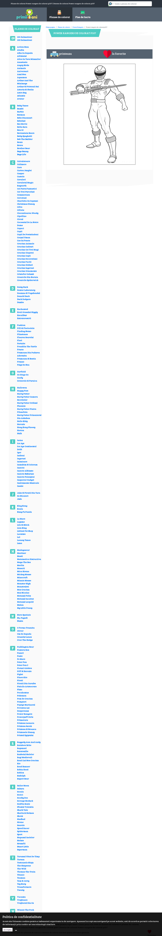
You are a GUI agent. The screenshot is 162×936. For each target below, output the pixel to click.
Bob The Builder (25, 139)
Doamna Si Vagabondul (28, 293)
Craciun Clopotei (25, 252)
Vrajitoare (22, 900)
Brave (20, 145)
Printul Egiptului (25, 735)
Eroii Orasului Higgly (27, 312)
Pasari (20, 653)
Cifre (19, 207)
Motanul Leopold (25, 601)
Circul (20, 219)
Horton (20, 430)
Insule (20, 486)
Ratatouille (22, 751)
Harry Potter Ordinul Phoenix (27, 404)
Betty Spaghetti (24, 136)
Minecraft (22, 577)
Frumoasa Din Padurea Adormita (28, 354)
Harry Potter (23, 393)
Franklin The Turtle (27, 346)
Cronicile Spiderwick (27, 280)
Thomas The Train (26, 871)
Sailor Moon (23, 785)
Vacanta (21, 896)
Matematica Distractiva (29, 559)
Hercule (21, 424)
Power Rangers (24, 714)
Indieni (21, 455)
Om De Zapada (24, 633)
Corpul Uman (23, 237)
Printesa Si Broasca (26, 729)
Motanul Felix (24, 595)
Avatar (20, 98)
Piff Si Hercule (24, 671)
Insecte (20, 467)
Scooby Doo (22, 797)
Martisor (21, 553)
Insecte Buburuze (25, 473)
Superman (22, 849)
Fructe (20, 349)
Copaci (20, 228)
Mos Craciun (23, 589)
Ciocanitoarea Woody (27, 213)
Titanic (20, 874)
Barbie (20, 111)
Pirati (20, 680)
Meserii (21, 568)
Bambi (20, 108)
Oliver (20, 630)
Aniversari (22, 71)
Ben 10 (20, 130)
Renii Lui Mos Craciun (28, 760)
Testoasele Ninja (25, 862)
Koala (20, 508)
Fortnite (21, 343)
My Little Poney (24, 608)
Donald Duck (23, 296)
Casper (20, 173)
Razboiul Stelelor (25, 754)
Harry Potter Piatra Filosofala (26, 410)
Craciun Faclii (24, 261)
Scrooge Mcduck (25, 800)
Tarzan (20, 859)
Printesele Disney (26, 732)
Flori (19, 340)
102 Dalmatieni (24, 40)
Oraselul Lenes (24, 637)
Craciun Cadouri (25, 246)
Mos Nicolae (23, 592)
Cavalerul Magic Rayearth (25, 184)
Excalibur (22, 315)
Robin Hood (22, 769)
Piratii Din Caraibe (26, 683)
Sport (19, 834)
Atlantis (21, 95)
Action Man (23, 46)
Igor (19, 452)
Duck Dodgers (24, 299)
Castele (20, 176)
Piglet (20, 674)
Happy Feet (22, 390)
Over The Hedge (25, 640)
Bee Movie (22, 123)
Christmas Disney (26, 204)
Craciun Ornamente (27, 271)
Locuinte (21, 534)
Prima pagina (50, 27)
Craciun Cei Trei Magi (28, 249)
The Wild (21, 868)
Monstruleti (23, 586)
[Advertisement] (92, 25)
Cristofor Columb (25, 274)
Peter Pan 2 (22, 665)
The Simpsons (24, 865)
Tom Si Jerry (23, 880)
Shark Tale (22, 810)
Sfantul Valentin (25, 807)
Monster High (24, 583)
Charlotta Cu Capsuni (27, 200)
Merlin (20, 565)
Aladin (20, 50)
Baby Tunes (22, 105)
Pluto (19, 689)
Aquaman (22, 77)
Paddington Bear (25, 646)
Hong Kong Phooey (26, 427)
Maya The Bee (24, 562)
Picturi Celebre (24, 668)
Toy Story (21, 884)
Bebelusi (21, 120)
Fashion (21, 325)
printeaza (61, 54)
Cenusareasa (23, 194)
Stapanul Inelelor (25, 837)
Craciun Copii (24, 255)
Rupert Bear (23, 778)
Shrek (20, 816)
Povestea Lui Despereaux (23, 709)
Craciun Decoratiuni (27, 258)
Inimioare (22, 461)
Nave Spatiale (24, 614)
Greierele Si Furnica (27, 380)
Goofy (20, 377)
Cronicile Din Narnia (27, 277)
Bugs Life (21, 154)
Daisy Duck (22, 287)
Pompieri (21, 701)
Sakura (20, 788)
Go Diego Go (22, 374)
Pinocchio (22, 677)
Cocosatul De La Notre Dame (27, 224)
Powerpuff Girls (25, 717)
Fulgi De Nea (23, 364)
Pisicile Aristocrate (27, 686)
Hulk (19, 433)
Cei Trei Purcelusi (26, 191)
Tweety (20, 890)
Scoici (20, 794)
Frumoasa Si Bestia (26, 358)
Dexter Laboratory (26, 290)
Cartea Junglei (24, 170)
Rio (18, 763)
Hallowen (22, 387)
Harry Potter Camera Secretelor (27, 398)
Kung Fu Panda (24, 511)
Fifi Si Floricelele (25, 328)
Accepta (7, 929)
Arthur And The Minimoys (25, 82)
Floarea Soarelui (25, 337)
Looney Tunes (24, 540)
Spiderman (22, 831)
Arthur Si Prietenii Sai (28, 86)
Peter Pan (22, 662)
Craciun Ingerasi (25, 268)
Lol (18, 537)
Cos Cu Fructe (23, 240)
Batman (21, 114)
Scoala (20, 791)
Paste (20, 656)
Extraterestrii (24, 318)
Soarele (21, 825)
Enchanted (22, 309)
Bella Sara (22, 127)
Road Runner (23, 766)
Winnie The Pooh (25, 909)
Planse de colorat (64, 27)
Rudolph (21, 775)
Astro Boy (21, 92)
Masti (20, 556)
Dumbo (20, 302)
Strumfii (21, 843)
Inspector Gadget (25, 479)
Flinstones (22, 334)
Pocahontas (23, 692)
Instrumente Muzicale (28, 483)
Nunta (20, 621)
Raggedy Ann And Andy (28, 742)
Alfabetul (22, 56)
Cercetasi (22, 197)
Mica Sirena (23, 571)
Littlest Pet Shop (25, 531)
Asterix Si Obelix (25, 89)
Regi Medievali (24, 757)
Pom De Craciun (25, 698)
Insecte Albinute (25, 470)
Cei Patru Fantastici (27, 188)
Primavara (22, 720)
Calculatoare (23, 161)
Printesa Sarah (24, 726)
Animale (21, 68)
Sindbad (21, 819)
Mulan (20, 605)
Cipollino (21, 216)
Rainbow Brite (24, 745)
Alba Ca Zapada (25, 53)
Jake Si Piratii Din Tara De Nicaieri (28, 494)
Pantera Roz (23, 649)
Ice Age (20, 443)
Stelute (20, 840)
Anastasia (22, 62)
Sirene (20, 822)
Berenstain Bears (25, 133)
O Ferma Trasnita (26, 627)
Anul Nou (21, 74)
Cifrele (20, 210)
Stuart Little (23, 846)
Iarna (20, 440)
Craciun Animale (25, 243)
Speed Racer (23, 828)
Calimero (21, 164)
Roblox (20, 772)
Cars (19, 167)
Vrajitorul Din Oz (25, 903)
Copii (19, 231)
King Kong (22, 505)
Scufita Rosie (23, 803)
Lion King (22, 528)
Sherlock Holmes (25, 813)
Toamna (21, 877)
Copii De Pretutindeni (27, 234)
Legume (21, 521)
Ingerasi (21, 458)
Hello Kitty (22, 421)
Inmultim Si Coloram (27, 464)
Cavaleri (21, 179)
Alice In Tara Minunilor (29, 59)
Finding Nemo (24, 331)
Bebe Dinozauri (24, 117)
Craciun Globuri (25, 265)
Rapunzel (22, 748)
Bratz (20, 142)
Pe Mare (21, 659)
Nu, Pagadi (22, 617)
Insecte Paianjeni (26, 476)
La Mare (21, 518)
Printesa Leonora (25, 723)
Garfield (21, 371)
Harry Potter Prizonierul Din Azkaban (29, 416)
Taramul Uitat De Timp (28, 856)
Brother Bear (23, 148)
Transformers (24, 887)
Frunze (20, 361)
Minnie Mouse (24, 580)
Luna (19, 543)
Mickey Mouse (24, 574)
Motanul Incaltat (25, 598)
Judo (19, 499)
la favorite (114, 54)
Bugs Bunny (22, 151)
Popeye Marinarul (26, 704)
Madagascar (23, 550)
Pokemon (21, 695)
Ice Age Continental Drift (26, 448)
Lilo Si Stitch (23, 524)
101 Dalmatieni (24, 37)
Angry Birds (23, 65)
